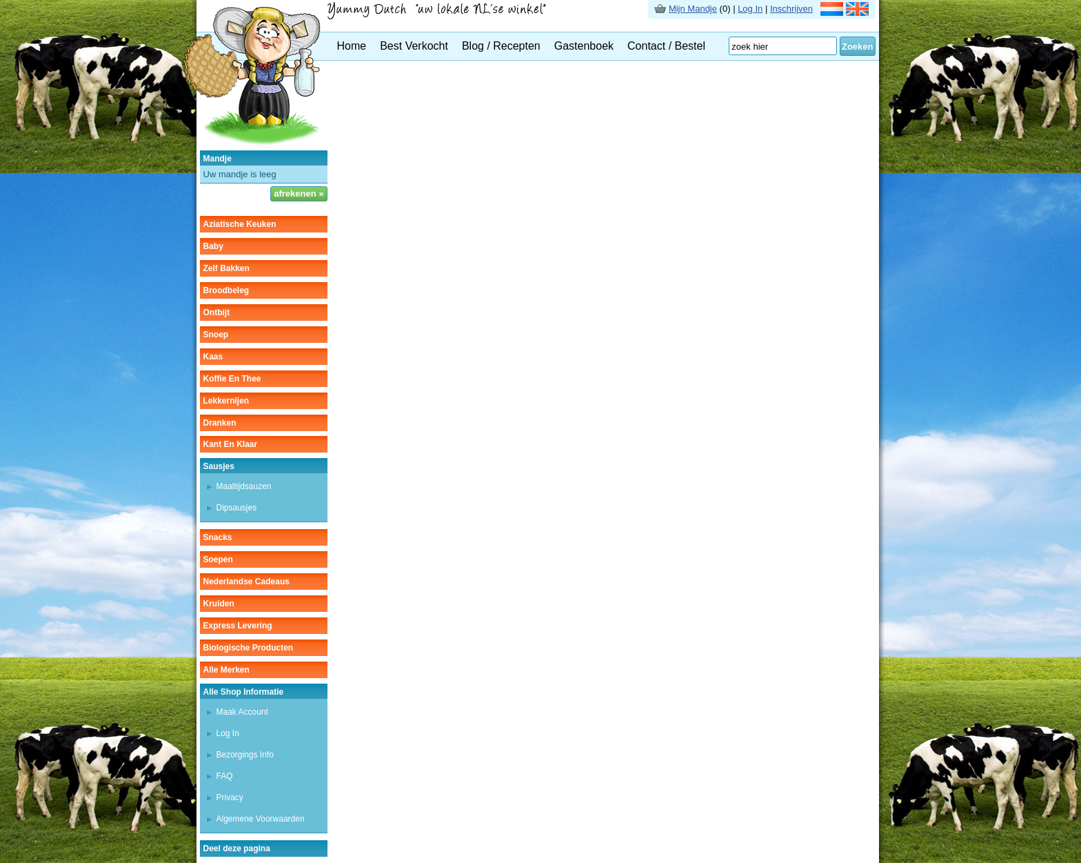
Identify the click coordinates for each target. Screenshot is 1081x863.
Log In (750, 8)
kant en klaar (230, 444)
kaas (213, 356)
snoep (216, 334)
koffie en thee (232, 379)
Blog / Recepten (501, 46)
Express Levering (237, 626)
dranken (219, 423)
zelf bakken (226, 268)
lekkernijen (226, 401)
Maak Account (242, 712)
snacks (217, 537)
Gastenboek (584, 46)
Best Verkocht (414, 46)
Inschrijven (791, 8)
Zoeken (857, 46)
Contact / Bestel (666, 46)
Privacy (229, 797)
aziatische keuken (239, 224)
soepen (218, 559)
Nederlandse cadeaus (246, 581)
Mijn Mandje (693, 8)
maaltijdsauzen (244, 486)
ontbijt (216, 312)
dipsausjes (236, 508)
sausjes (218, 466)
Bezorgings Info (245, 755)
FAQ (224, 776)
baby (213, 246)
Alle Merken (226, 670)
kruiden (218, 603)
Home (352, 46)
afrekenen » (298, 193)
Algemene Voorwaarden (260, 819)
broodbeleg (226, 290)
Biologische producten (248, 648)
